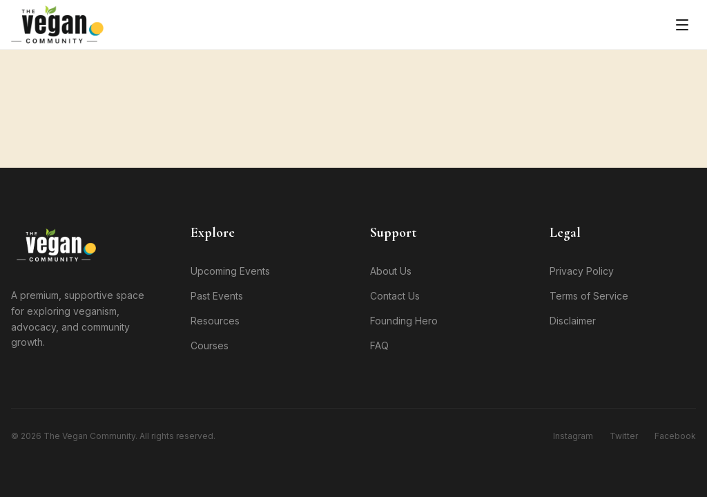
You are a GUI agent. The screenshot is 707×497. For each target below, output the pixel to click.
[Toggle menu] (682, 25)
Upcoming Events (230, 271)
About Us (390, 271)
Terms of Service (589, 296)
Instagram (573, 436)
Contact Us (395, 296)
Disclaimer (573, 321)
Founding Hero (404, 321)
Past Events (217, 296)
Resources (215, 321)
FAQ (379, 345)
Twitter (624, 436)
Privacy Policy (582, 271)
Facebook (675, 436)
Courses (210, 345)
